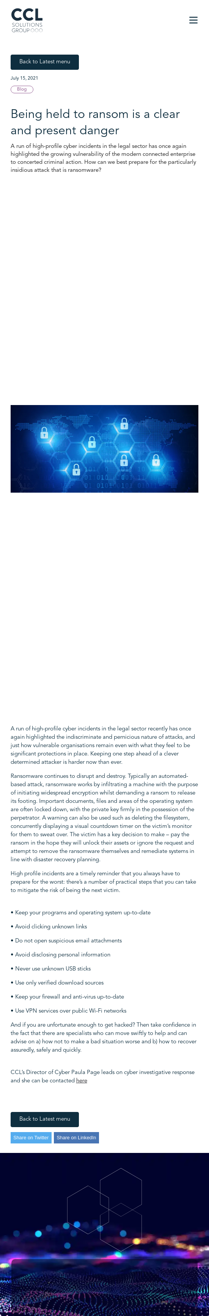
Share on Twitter (31, 1137)
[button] (193, 20)
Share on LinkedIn (76, 1137)
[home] (26, 20)
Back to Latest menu (44, 62)
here (81, 1081)
